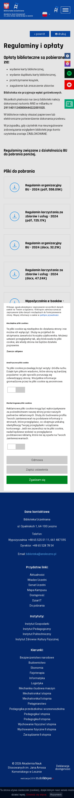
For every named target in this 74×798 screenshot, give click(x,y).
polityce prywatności (49, 315)
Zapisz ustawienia (37, 469)
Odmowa (37, 460)
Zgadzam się (37, 479)
